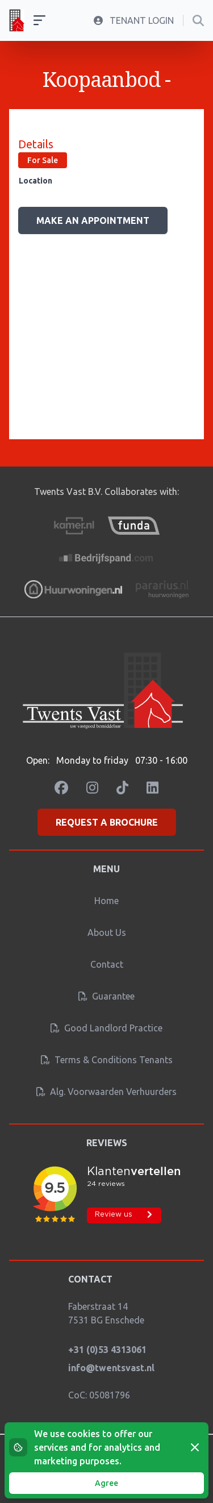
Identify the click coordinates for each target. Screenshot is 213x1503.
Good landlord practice (106, 1028)
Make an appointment (92, 220)
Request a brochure (107, 822)
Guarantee (106, 996)
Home (106, 901)
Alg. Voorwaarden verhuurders (106, 1091)
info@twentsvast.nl (111, 1368)
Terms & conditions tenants (107, 1060)
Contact (106, 964)
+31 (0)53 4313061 (107, 1349)
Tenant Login (134, 20)
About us (106, 932)
